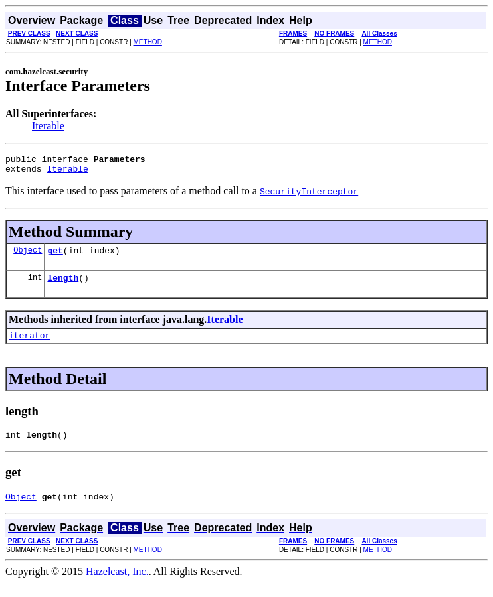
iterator (29, 345)
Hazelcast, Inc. (117, 585)
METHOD (148, 42)
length (62, 285)
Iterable (48, 125)
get (54, 256)
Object (27, 255)
